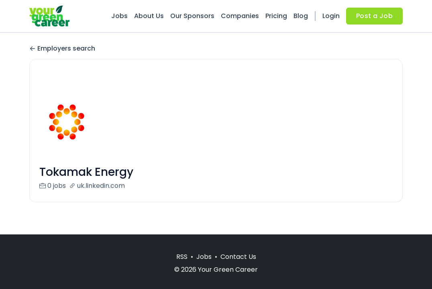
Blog (300, 15)
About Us (149, 15)
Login (331, 15)
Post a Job (374, 15)
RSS (181, 256)
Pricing (276, 15)
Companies (240, 15)
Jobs (119, 15)
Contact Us (238, 256)
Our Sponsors (192, 15)
